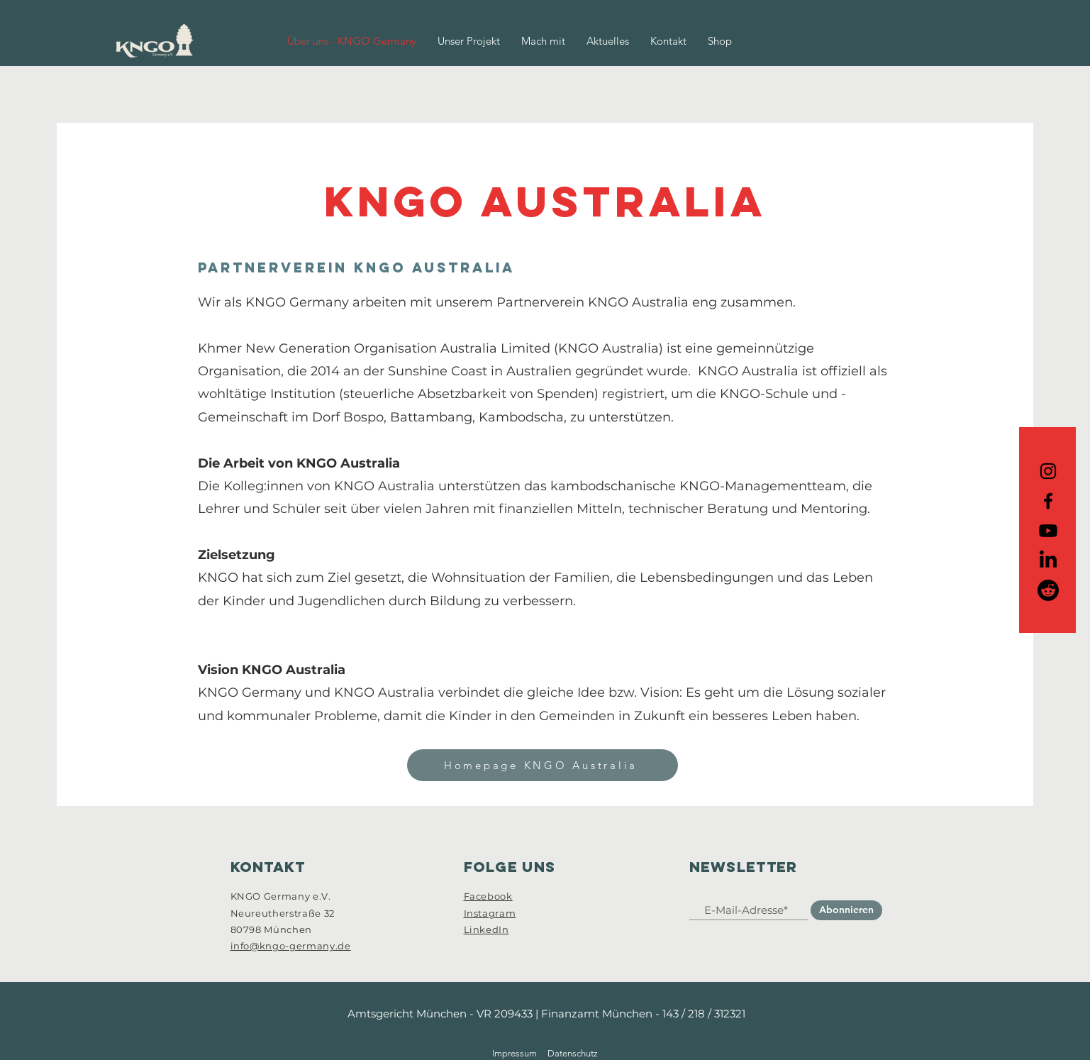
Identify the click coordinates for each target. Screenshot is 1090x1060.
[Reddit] (1048, 590)
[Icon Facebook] (1048, 501)
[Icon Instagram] (1048, 471)
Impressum (514, 1053)
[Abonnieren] (846, 910)
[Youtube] (1048, 530)
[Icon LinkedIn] (1048, 560)
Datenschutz (572, 1053)
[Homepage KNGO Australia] (542, 765)
